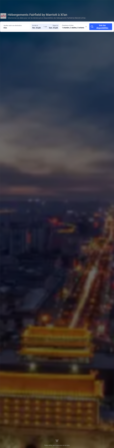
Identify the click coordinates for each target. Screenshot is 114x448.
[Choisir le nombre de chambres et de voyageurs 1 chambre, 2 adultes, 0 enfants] (74, 26)
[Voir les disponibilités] (100, 26)
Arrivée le (35, 25)
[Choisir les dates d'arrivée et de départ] (38, 26)
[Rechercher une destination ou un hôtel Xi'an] (16, 26)
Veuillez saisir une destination (13, 25)
